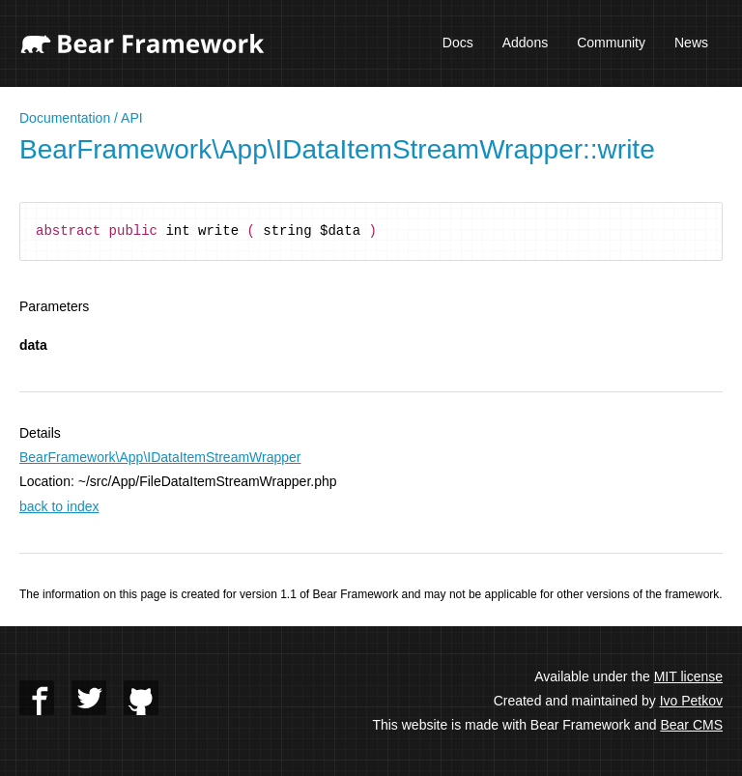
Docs (457, 42)
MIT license (688, 676)
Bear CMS (691, 725)
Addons (525, 42)
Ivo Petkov (691, 700)
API (132, 118)
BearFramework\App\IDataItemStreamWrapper (160, 457)
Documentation (64, 118)
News (691, 42)
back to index (59, 506)
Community (611, 42)
